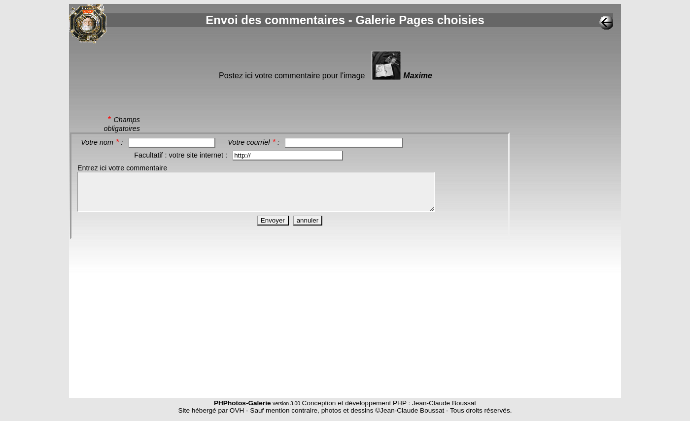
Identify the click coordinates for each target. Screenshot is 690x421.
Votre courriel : (254, 142)
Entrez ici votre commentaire (122, 168)
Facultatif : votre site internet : (181, 155)
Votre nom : (103, 142)
